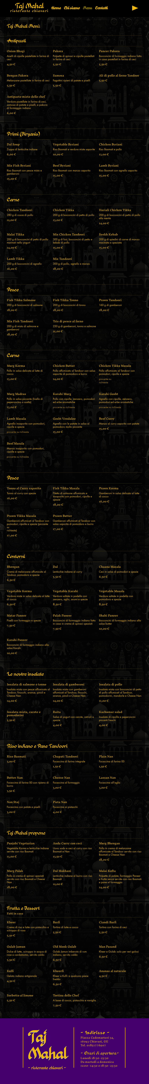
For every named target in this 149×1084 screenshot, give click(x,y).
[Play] (135, 8)
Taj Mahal (29, 6)
